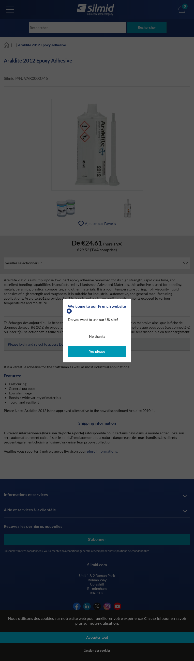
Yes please (97, 351)
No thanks (97, 336)
